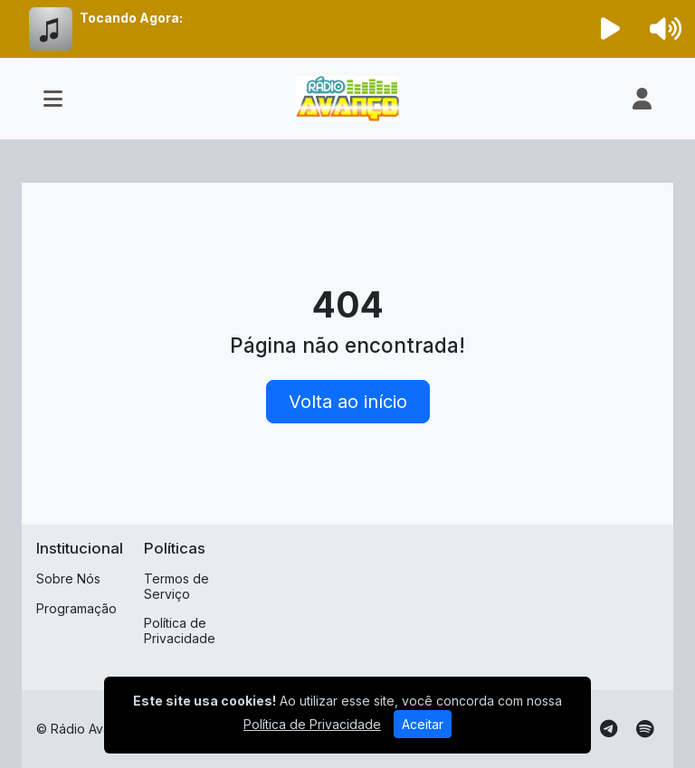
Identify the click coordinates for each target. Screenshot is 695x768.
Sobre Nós (68, 578)
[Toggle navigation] (53, 98)
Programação (76, 608)
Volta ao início (348, 401)
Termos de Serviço (176, 586)
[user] (642, 98)
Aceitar (422, 724)
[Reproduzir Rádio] (611, 29)
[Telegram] (608, 729)
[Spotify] (644, 729)
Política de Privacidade (179, 630)
